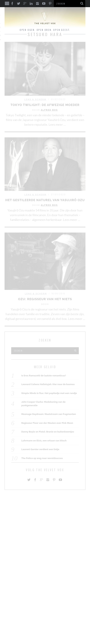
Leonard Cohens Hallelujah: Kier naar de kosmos (48, 384)
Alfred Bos (49, 110)
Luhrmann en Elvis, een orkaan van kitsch (44, 440)
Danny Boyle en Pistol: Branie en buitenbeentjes (47, 431)
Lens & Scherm (35, 99)
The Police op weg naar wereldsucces (42, 458)
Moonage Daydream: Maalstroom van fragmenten (48, 414)
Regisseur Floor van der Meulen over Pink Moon (47, 423)
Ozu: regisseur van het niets (45, 299)
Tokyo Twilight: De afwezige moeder (45, 105)
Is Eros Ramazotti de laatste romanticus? (43, 375)
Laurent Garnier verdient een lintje (40, 449)
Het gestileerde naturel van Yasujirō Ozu (45, 200)
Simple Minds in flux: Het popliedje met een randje (49, 393)
